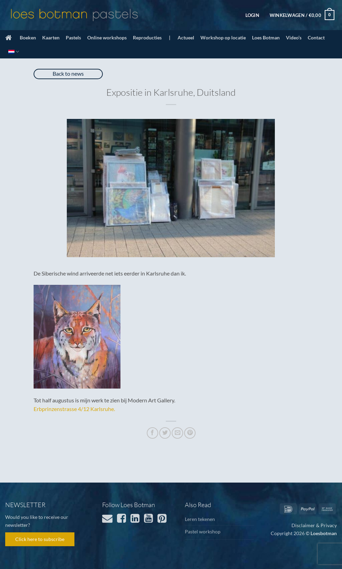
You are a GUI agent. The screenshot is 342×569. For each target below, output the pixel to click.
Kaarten (51, 37)
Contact (316, 37)
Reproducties (147, 37)
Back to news (68, 73)
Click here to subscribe (39, 539)
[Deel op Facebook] (152, 433)
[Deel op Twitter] (165, 433)
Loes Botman (266, 37)
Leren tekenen (200, 519)
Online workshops (107, 37)
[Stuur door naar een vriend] (177, 433)
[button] (252, 15)
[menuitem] (13, 51)
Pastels (73, 37)
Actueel (186, 37)
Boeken (28, 37)
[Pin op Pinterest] (190, 433)
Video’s (294, 37)
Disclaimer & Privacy (314, 525)
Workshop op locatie (223, 37)
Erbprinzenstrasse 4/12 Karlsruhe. (74, 408)
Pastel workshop (202, 531)
